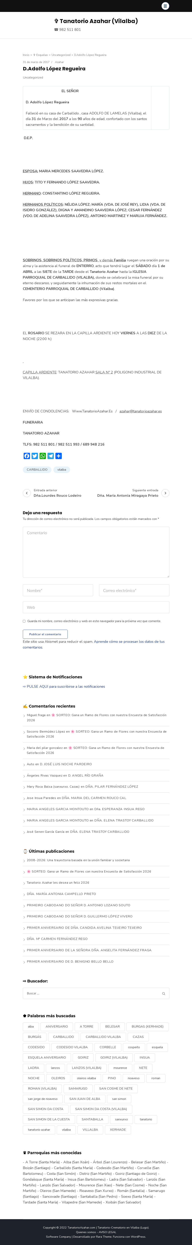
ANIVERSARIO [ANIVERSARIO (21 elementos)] (57, 1026)
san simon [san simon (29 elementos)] (119, 1099)
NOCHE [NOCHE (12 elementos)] (34, 1078)
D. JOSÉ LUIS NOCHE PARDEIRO (66, 764)
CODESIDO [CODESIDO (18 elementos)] (36, 1047)
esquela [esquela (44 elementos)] (157, 1047)
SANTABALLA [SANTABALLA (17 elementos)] (92, 1119)
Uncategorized (33, 77)
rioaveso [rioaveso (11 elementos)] (134, 1078)
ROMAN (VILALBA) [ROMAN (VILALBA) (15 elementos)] (42, 1088)
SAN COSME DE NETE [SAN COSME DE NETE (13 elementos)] (116, 1088)
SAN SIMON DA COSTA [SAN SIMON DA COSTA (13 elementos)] (45, 1109)
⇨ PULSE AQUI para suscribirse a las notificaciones (64, 686)
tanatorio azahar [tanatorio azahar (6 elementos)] (39, 1130)
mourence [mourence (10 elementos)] (120, 1068)
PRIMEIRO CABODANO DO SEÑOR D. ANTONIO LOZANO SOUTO (78, 905)
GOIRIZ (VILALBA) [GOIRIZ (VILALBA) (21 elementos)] (114, 1057)
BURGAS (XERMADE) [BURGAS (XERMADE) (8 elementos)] (148, 1026)
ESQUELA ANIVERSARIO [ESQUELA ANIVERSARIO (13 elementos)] (47, 1057)
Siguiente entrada (133, 493)
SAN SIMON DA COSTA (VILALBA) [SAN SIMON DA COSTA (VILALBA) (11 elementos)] (101, 1109)
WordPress (138, 1237)
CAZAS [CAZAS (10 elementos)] (138, 1037)
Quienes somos (86, 1232)
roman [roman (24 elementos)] (155, 1078)
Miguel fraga (36, 715)
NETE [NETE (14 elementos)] (143, 1068)
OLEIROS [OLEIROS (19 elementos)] (58, 1078)
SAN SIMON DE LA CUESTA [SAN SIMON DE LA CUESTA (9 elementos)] (49, 1119)
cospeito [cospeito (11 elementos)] (134, 1047)
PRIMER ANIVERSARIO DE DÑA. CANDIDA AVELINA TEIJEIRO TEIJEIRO (84, 928)
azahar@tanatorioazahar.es (141, 411)
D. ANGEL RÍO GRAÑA (86, 775)
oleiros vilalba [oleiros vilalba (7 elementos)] (86, 1078)
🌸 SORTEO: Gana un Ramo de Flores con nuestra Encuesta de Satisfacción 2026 (89, 871)
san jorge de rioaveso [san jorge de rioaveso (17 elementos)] (43, 1099)
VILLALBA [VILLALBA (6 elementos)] (90, 1130)
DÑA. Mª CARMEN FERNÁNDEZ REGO (57, 939)
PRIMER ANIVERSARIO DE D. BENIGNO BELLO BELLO (70, 961)
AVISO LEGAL (107, 1232)
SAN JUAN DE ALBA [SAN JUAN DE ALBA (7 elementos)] (84, 1099)
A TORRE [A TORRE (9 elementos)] (86, 1026)
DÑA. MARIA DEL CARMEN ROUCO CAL (94, 798)
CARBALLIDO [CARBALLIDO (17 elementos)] (63, 1037)
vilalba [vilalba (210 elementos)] (66, 1130)
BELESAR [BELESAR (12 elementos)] (112, 1026)
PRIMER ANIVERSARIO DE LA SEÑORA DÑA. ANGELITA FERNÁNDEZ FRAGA (89, 950)
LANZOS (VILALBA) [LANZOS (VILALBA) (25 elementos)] (86, 1068)
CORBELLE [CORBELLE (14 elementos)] (108, 1047)
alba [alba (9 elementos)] (31, 1026)
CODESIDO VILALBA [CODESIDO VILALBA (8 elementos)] (72, 1047)
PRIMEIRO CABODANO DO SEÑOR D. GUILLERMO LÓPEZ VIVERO (80, 916)
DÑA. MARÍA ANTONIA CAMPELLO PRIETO (61, 894)
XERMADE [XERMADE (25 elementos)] (118, 1130)
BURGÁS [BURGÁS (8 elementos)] (34, 1037)
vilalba (61, 469)
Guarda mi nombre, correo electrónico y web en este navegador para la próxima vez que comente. (94, 621)
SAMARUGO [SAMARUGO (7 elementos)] (78, 1088)
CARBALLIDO (37, 469)
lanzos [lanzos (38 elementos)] (55, 1068)
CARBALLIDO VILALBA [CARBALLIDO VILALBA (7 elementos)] (103, 1037)
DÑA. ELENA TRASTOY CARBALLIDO (124, 820)
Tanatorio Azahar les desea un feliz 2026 (58, 882)
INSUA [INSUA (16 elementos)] (145, 1057)
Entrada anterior (52, 493)
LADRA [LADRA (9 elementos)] (33, 1068)
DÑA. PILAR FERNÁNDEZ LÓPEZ (111, 786)
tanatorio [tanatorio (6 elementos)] (146, 1119)
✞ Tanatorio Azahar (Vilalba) (96, 21)
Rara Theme (104, 1237)
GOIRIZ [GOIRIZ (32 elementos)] (83, 1057)
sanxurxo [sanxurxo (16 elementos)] (121, 1119)
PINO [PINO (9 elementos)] (112, 1078)
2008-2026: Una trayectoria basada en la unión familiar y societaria (78, 860)
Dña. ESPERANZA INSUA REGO (119, 809)
